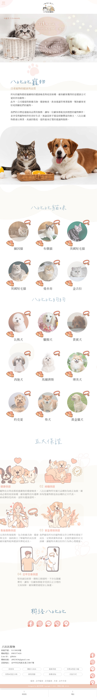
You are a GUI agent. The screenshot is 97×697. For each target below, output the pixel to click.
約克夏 (18, 410)
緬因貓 (18, 239)
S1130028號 (16, 650)
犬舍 (55, 681)
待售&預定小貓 (73, 669)
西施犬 (18, 370)
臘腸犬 (47, 330)
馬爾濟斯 (48, 370)
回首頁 (11, 669)
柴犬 (48, 410)
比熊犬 (18, 330)
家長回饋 (31, 674)
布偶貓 (47, 239)
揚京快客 (40, 686)
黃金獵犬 (77, 410)
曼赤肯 (47, 279)
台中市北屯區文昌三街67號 (22, 663)
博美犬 (77, 370)
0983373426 (16, 653)
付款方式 (73, 674)
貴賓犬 (77, 330)
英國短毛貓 (18, 279)
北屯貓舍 (48, 681)
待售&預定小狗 (11, 674)
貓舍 (32, 681)
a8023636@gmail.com (20, 660)
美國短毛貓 (77, 239)
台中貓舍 (39, 681)
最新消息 (52, 669)
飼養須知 (52, 674)
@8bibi (13, 657)
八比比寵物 (8, 646)
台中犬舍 (62, 681)
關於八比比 (31, 669)
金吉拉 (77, 279)
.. (56, 686)
